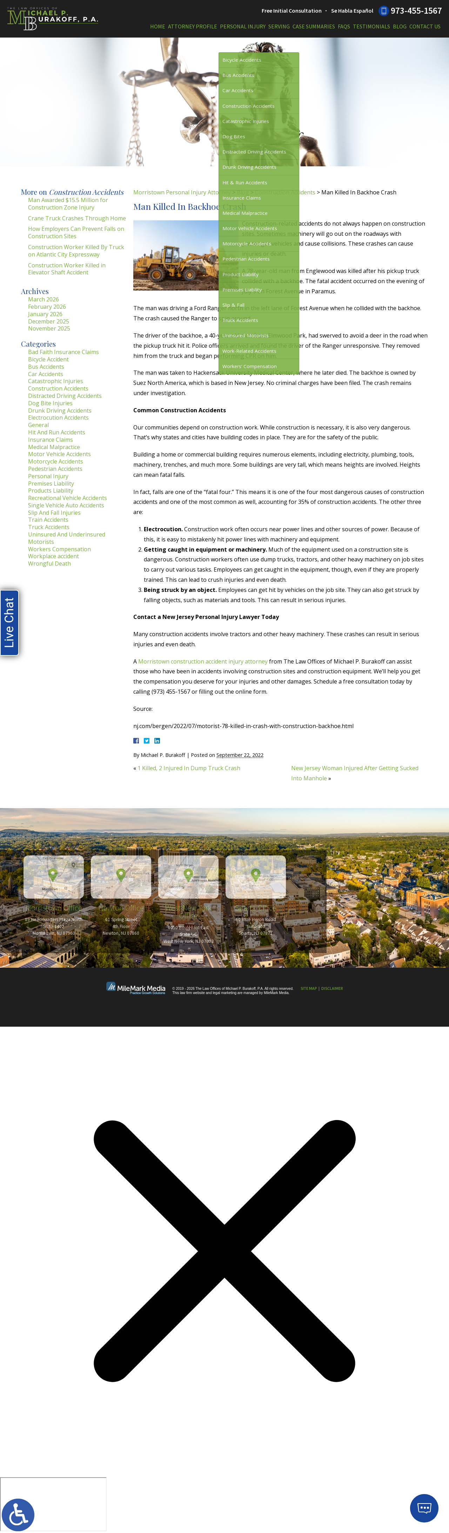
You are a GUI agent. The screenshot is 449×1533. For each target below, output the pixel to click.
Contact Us (425, 26)
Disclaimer (332, 988)
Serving (279, 26)
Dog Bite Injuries (50, 403)
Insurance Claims (50, 440)
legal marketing (224, 993)
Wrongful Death (49, 563)
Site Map (309, 988)
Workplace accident (53, 556)
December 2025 (48, 321)
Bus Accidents (46, 367)
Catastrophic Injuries (55, 381)
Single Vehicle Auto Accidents (66, 505)
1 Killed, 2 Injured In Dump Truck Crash (189, 768)
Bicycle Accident (48, 359)
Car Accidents (45, 374)
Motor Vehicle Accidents (59, 454)
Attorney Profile (192, 26)
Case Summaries (314, 26)
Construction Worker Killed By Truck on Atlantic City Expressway (76, 250)
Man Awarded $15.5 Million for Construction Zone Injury (68, 203)
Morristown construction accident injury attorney (203, 661)
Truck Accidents (48, 527)
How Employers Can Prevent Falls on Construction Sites (76, 232)
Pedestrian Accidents (55, 469)
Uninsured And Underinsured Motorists (66, 538)
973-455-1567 (416, 10)
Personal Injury (243, 26)
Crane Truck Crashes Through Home (77, 218)
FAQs (344, 26)
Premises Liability (51, 483)
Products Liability (50, 490)
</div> (53, 1504)
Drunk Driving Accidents (60, 410)
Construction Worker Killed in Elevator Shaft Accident (67, 268)
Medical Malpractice (54, 447)
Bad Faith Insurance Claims (63, 352)
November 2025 (49, 328)
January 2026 (45, 314)
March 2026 (43, 299)
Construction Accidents (285, 192)
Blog (400, 26)
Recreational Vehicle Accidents (67, 498)
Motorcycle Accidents (55, 461)
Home (157, 26)
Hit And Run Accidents (56, 432)
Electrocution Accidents (58, 417)
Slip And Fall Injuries (54, 512)
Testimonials (371, 26)
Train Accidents (48, 520)
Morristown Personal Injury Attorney (182, 192)
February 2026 (47, 307)
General (38, 425)
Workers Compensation (59, 549)
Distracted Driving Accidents (65, 396)
